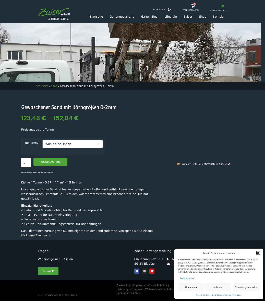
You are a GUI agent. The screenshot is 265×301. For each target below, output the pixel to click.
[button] (258, 253)
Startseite (96, 16)
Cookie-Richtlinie (203, 295)
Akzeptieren (191, 287)
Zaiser (188, 16)
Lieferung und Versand (130, 289)
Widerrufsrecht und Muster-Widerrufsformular (172, 289)
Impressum (237, 295)
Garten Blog (149, 16)
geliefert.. (32, 142)
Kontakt (218, 16)
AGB (137, 293)
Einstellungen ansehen (246, 287)
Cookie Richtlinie (157, 286)
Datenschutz (124, 286)
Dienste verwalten (186, 278)
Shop (202, 16)
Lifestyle (170, 16)
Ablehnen (218, 287)
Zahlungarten (124, 293)
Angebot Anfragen (51, 162)
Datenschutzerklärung (221, 295)
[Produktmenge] (26, 163)
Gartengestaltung (122, 16)
